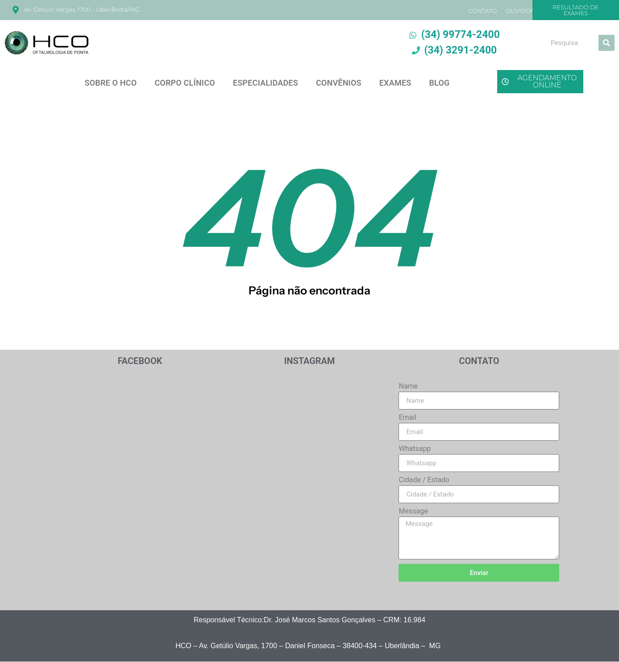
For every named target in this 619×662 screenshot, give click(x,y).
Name (408, 386)
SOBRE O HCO (110, 82)
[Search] (606, 43)
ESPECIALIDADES (265, 82)
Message (413, 511)
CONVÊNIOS (338, 82)
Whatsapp (415, 449)
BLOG (439, 82)
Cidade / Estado (424, 480)
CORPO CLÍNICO (184, 82)
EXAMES (395, 82)
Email (407, 418)
